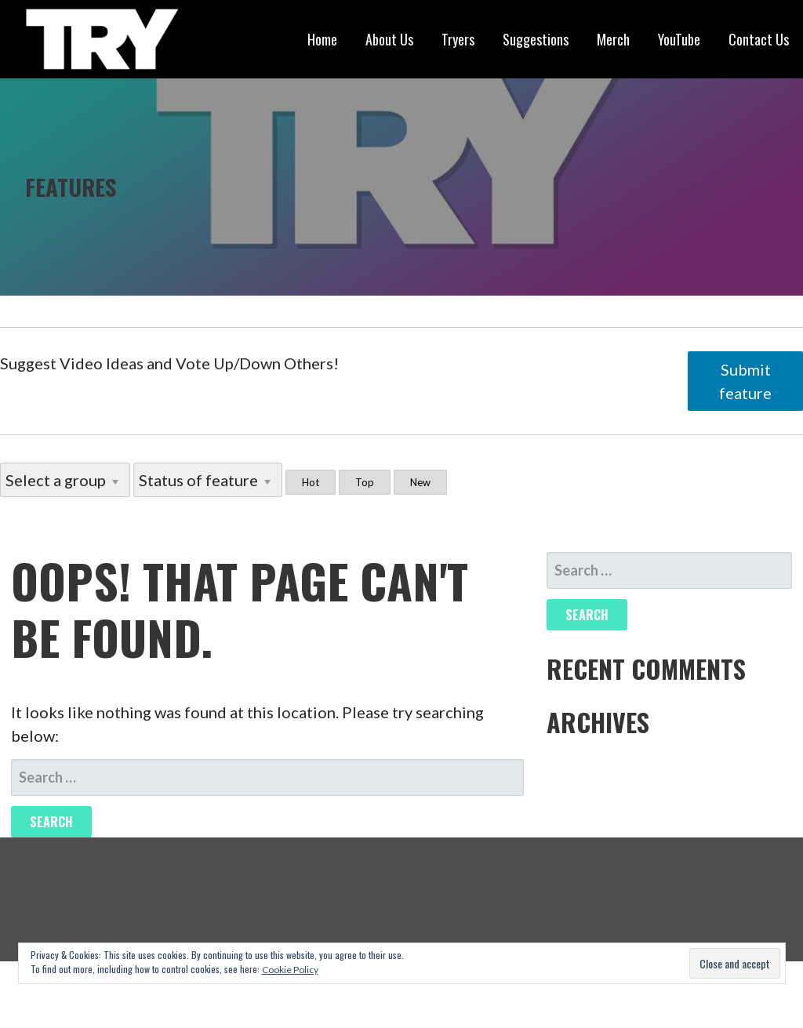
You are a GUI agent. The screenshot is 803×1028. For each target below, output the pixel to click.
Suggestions (536, 39)
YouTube (679, 39)
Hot (310, 482)
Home (322, 39)
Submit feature (745, 381)
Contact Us (759, 39)
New (420, 482)
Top (364, 482)
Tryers (457, 39)
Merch (613, 39)
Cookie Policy (290, 969)
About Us (389, 39)
